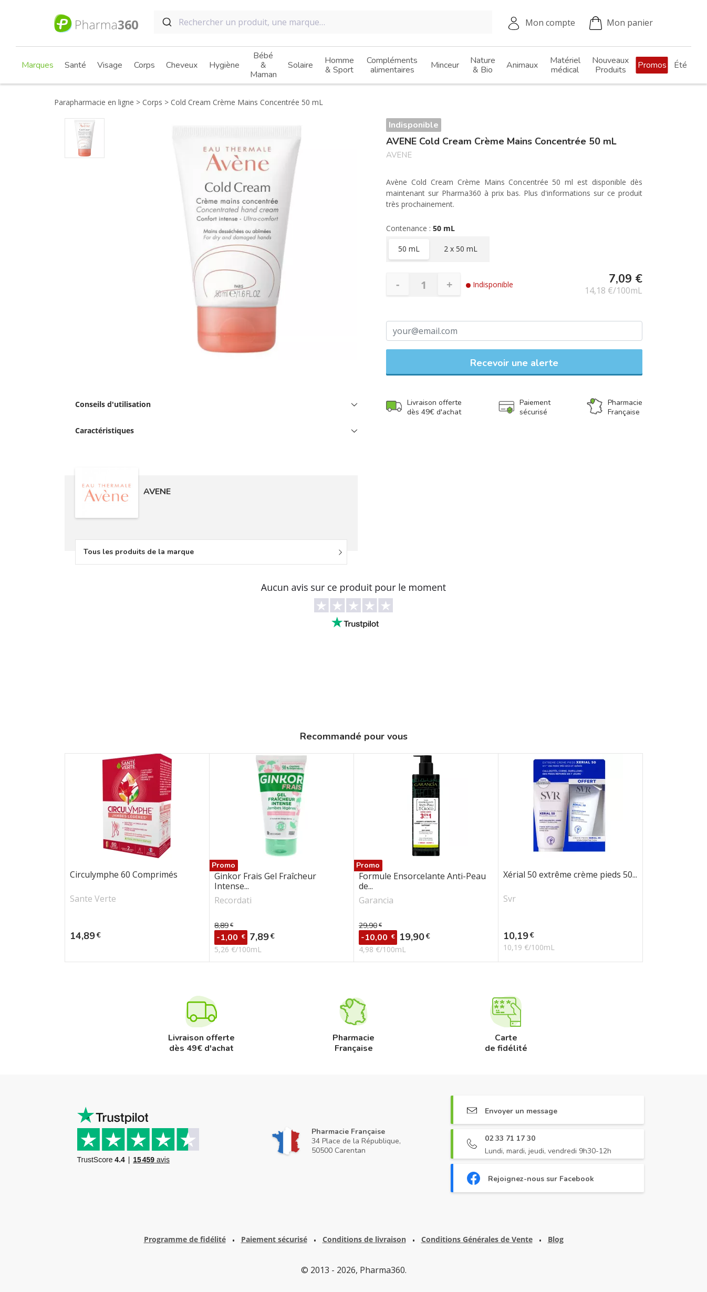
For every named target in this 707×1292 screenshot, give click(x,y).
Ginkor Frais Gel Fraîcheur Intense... (265, 881)
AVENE (399, 155)
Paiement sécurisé (274, 1239)
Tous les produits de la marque (139, 552)
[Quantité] (423, 284)
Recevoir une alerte (514, 363)
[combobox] (323, 22)
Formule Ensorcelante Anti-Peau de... (422, 881)
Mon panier (621, 23)
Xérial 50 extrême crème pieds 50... (570, 875)
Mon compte (550, 22)
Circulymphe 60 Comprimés (124, 875)
